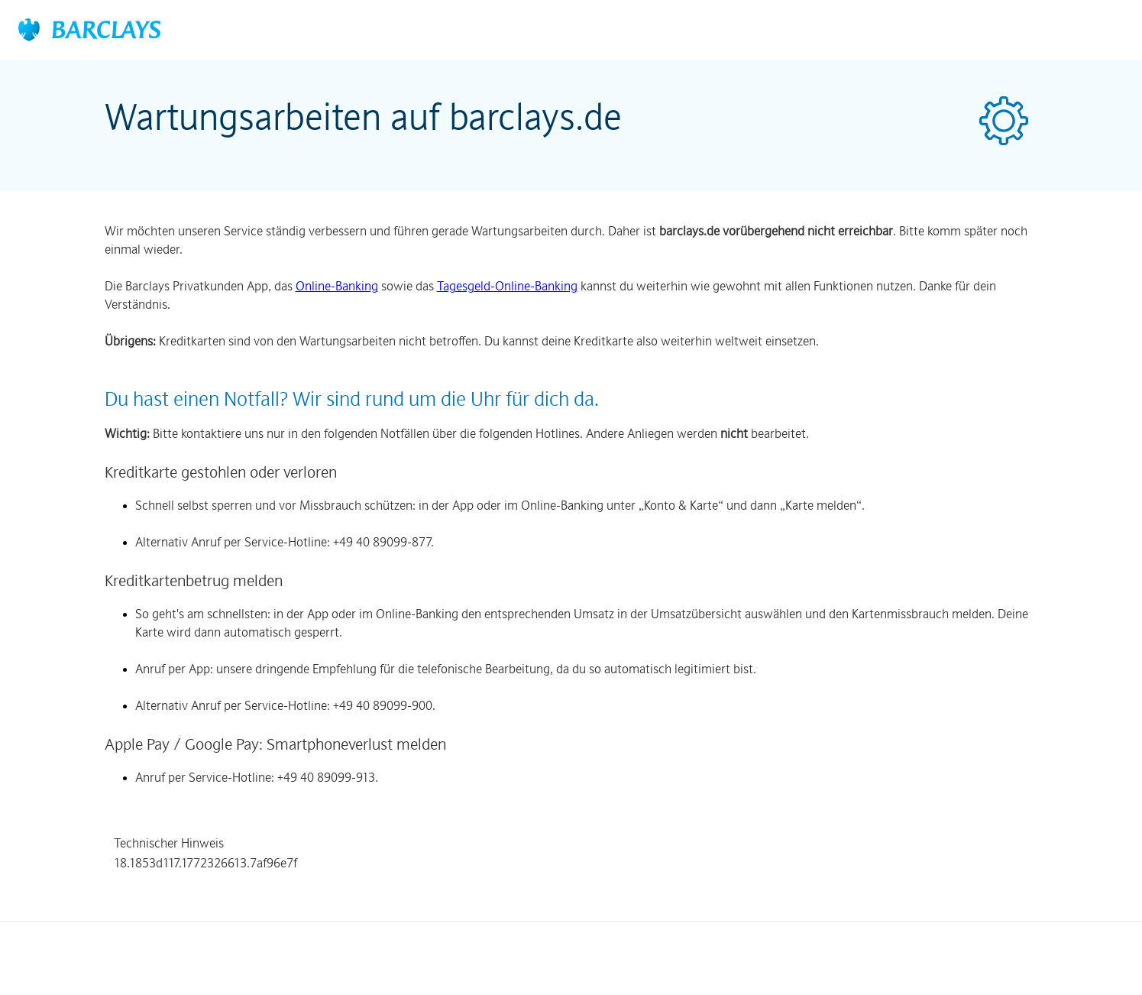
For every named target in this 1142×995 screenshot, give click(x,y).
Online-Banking (337, 285)
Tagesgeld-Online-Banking (507, 285)
